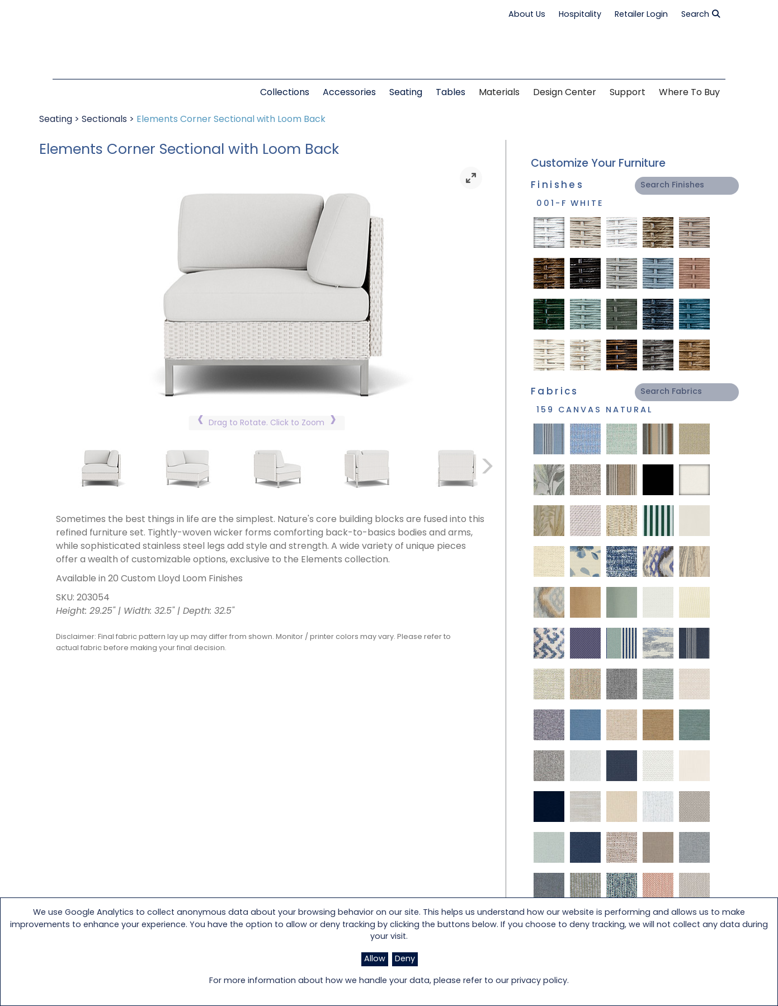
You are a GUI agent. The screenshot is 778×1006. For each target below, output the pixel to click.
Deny (405, 959)
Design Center (564, 92)
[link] (471, 178)
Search (700, 14)
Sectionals (104, 119)
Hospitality (580, 15)
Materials (499, 92)
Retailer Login (641, 15)
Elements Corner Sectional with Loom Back (231, 119)
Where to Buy (689, 92)
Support (627, 92)
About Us (526, 15)
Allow (374, 959)
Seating (55, 119)
